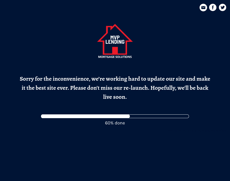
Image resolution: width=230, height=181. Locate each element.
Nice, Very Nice (214, 130)
